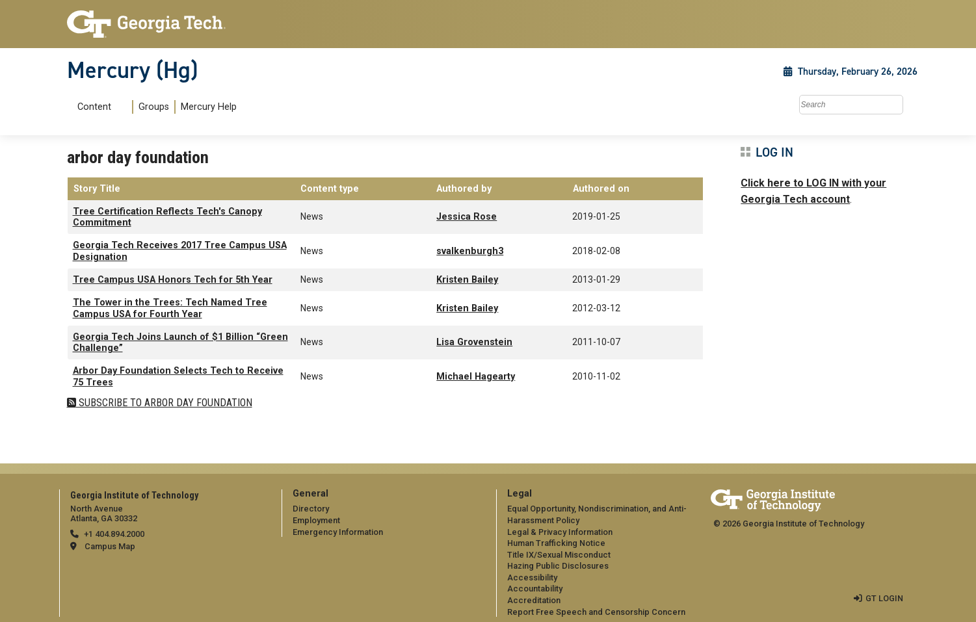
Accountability (534, 588)
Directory (311, 508)
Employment (316, 520)
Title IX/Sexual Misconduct (559, 555)
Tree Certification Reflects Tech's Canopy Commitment (167, 217)
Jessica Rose (466, 216)
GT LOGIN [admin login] (884, 598)
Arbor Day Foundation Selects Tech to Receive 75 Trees (178, 376)
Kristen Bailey (467, 279)
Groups (153, 106)
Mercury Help (209, 106)
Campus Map (110, 546)
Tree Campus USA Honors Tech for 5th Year (172, 279)
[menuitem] (154, 106)
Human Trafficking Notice (556, 543)
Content (94, 107)
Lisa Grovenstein (474, 342)
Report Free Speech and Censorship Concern (596, 612)
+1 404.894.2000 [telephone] (114, 534)
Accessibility (532, 577)
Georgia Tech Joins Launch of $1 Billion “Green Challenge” (180, 342)
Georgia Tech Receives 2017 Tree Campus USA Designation (180, 251)
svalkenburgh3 (469, 251)
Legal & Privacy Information (560, 532)
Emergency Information (338, 532)
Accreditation (534, 600)
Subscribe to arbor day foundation (164, 402)
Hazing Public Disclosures (558, 566)
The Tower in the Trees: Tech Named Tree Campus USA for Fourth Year (170, 308)
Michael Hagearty (475, 376)
